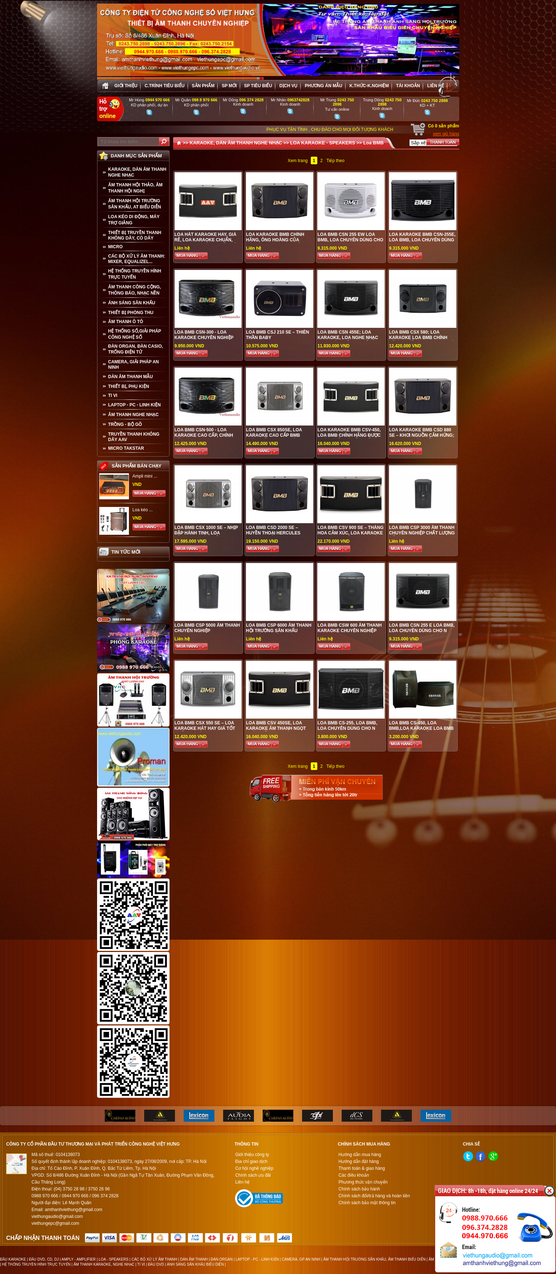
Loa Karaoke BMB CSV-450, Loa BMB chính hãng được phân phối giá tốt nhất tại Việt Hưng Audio (349, 438)
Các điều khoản (354, 1175)
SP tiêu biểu (258, 85)
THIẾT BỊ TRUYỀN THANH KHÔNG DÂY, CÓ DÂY (135, 235)
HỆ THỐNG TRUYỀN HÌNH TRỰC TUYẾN (134, 274)
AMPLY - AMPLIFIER (79, 1259)
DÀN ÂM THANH (194, 1259)
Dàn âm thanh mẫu (130, 376)
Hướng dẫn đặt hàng (359, 1161)
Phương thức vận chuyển (363, 1182)
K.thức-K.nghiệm (369, 85)
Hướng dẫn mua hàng (360, 1154)
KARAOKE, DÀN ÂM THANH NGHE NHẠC (137, 172)
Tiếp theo (335, 160)
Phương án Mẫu (323, 85)
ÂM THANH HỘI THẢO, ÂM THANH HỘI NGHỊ (135, 188)
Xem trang (298, 160)
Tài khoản (408, 85)
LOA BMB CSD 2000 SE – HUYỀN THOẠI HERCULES (273, 530)
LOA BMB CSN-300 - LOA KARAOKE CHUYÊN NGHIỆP (204, 335)
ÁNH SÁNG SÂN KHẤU (131, 302)
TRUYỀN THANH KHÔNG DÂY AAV (134, 437)
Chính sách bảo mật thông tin (367, 1202)
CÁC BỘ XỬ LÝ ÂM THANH (154, 1259)
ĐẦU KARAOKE (13, 1259)
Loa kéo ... (143, 509)
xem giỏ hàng (446, 133)
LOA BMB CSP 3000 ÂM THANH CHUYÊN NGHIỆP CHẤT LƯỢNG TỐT (422, 533)
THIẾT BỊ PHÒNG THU (131, 312)
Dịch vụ (288, 85)
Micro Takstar (126, 448)
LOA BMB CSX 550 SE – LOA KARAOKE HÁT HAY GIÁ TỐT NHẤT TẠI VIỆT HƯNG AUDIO (205, 728)
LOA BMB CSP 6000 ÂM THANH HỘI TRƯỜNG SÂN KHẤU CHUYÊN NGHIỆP (279, 631)
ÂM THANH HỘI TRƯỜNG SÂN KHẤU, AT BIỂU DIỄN (134, 203)
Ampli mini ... (145, 476)
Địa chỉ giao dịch (251, 1161)
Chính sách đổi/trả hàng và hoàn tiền (374, 1195)
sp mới (229, 85)
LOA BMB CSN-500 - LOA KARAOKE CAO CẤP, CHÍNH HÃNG (204, 435)
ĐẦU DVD (156, 1264)
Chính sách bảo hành (359, 1189)
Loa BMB (373, 142)
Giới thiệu (125, 85)
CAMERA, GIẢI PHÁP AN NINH (133, 364)
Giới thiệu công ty (252, 1154)
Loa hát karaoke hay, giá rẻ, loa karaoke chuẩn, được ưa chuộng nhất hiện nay (207, 242)
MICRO (115, 246)
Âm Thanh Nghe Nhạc (133, 414)
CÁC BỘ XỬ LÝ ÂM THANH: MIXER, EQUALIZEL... (136, 259)
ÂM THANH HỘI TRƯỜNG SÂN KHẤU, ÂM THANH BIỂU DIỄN (374, 1259)
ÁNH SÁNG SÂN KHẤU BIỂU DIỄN (195, 1264)
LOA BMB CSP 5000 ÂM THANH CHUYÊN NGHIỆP (207, 628)
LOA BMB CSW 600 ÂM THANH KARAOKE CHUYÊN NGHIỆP (349, 628)
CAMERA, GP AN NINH (301, 1259)
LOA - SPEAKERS (113, 1259)
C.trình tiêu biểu (164, 85)
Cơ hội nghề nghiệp (254, 1168)
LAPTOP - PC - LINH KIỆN (134, 404)
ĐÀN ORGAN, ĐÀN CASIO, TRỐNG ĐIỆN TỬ (135, 349)
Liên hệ (435, 85)
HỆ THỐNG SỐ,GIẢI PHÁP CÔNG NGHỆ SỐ (134, 334)
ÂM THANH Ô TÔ (125, 321)
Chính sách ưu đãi (253, 1175)
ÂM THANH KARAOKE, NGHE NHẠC (104, 1264)
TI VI (112, 395)
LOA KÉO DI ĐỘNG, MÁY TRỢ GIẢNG (134, 219)
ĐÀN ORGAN (222, 1259)
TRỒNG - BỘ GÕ (125, 424)
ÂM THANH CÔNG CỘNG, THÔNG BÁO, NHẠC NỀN (134, 290)
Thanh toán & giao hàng (362, 1168)
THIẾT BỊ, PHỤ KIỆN (128, 386)
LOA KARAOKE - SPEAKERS (322, 142)
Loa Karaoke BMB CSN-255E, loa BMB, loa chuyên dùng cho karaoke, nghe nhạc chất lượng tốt (422, 242)
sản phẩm (203, 85)
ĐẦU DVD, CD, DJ (44, 1259)
